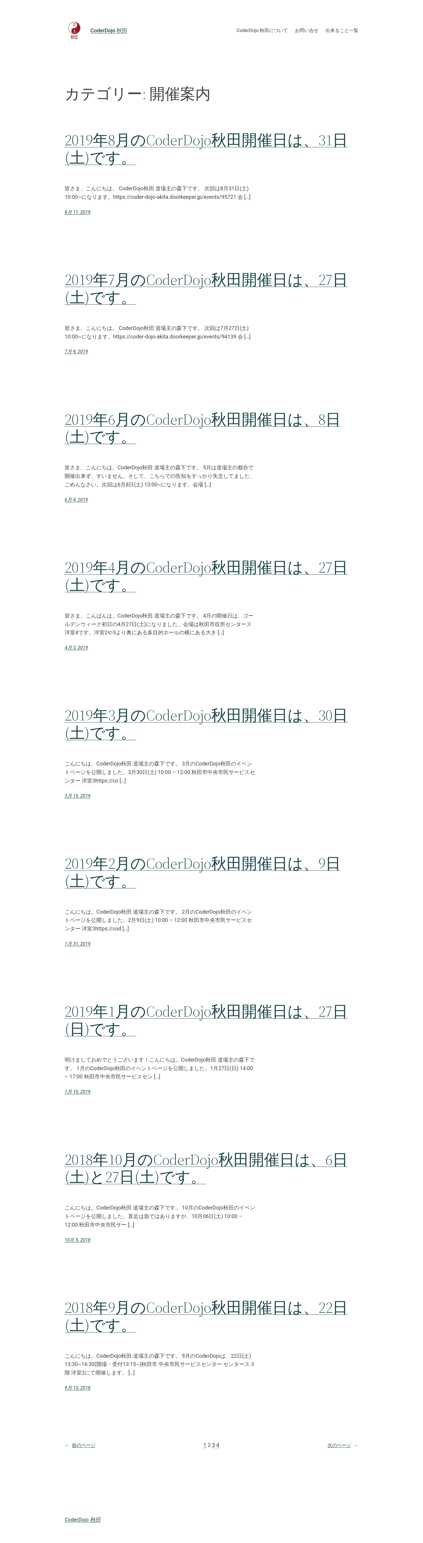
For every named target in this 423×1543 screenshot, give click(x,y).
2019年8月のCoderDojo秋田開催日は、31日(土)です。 (206, 148)
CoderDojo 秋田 (108, 30)
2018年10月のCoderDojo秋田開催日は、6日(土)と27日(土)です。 (206, 1168)
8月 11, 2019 (77, 212)
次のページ (343, 1445)
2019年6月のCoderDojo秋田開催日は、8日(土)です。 (203, 428)
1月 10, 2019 (77, 1092)
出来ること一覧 (341, 30)
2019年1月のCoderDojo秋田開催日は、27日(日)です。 (206, 1020)
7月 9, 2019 (76, 351)
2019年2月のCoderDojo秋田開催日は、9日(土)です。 (203, 872)
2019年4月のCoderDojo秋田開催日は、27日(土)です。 (206, 576)
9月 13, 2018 (77, 1388)
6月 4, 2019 (76, 500)
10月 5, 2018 (77, 1240)
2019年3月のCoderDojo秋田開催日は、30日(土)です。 (206, 724)
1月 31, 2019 (77, 944)
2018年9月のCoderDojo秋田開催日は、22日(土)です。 (206, 1316)
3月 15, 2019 (77, 796)
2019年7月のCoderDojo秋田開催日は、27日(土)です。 (206, 288)
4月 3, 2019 (76, 647)
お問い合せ (306, 30)
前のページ (80, 1445)
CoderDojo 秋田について (262, 30)
